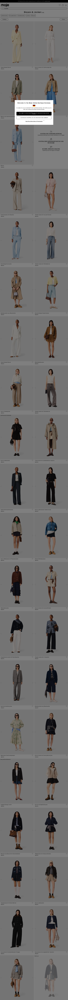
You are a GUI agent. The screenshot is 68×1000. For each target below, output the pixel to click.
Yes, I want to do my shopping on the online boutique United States (34, 114)
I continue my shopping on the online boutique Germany (34, 117)
